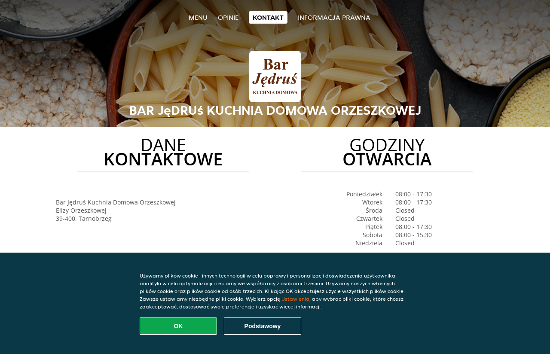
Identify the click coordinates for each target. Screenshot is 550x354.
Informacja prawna (334, 17)
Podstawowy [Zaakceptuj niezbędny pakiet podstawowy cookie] (262, 326)
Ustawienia (295, 299)
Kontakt (268, 17)
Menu (198, 17)
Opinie (228, 17)
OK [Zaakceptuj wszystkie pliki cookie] (178, 326)
